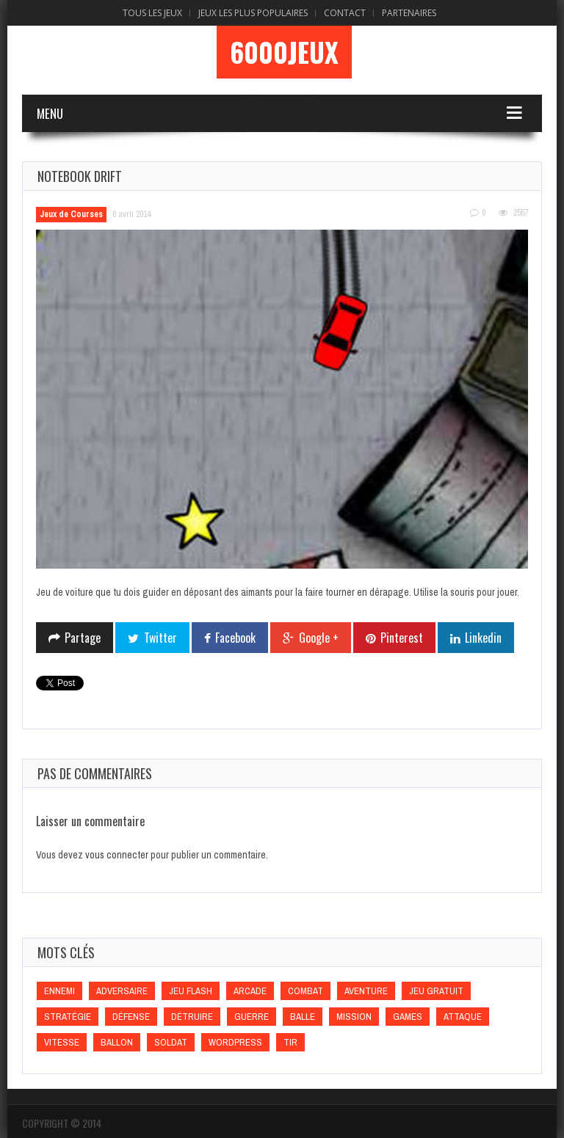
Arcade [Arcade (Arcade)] (250, 991)
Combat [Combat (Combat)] (305, 991)
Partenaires (409, 13)
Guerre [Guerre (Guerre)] (251, 1016)
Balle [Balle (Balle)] (302, 1016)
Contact (345, 13)
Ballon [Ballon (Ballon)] (117, 1042)
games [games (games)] (407, 1016)
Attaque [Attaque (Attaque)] (463, 1016)
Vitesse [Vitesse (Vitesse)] (61, 1042)
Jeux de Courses (71, 214)
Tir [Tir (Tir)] (290, 1042)
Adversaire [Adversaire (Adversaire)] (122, 991)
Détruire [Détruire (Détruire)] (192, 1016)
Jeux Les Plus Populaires (253, 13)
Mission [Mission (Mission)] (354, 1016)
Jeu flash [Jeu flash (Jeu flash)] (190, 991)
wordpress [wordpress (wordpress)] (235, 1042)
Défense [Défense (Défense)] (131, 1016)
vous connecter (116, 854)
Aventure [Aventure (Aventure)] (366, 991)
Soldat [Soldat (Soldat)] (170, 1042)
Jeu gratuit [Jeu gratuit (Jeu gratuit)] (436, 991)
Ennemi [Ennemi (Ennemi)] (59, 991)
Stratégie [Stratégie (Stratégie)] (67, 1016)
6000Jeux (284, 52)
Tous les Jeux (152, 13)
